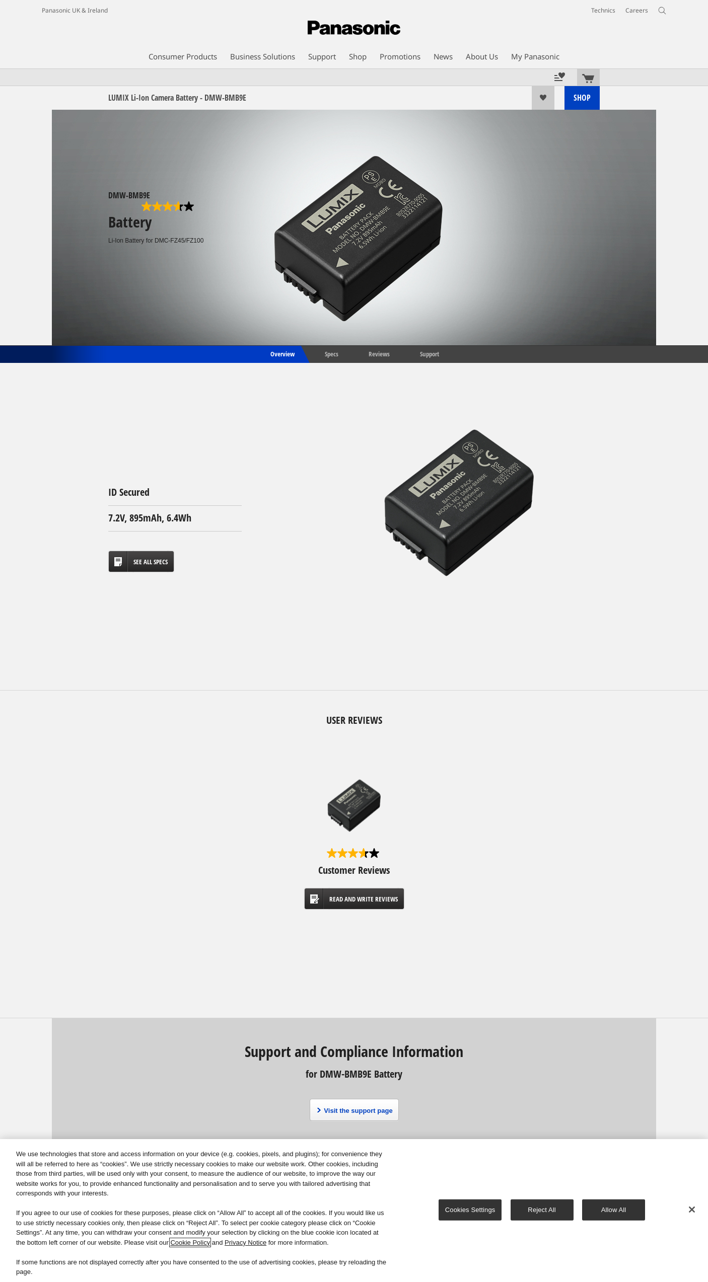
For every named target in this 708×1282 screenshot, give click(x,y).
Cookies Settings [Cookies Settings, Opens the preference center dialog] (470, 1210)
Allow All (613, 1210)
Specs (331, 353)
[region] (354, 1210)
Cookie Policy (190, 1242)
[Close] (692, 1209)
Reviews (379, 353)
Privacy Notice (245, 1242)
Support (429, 353)
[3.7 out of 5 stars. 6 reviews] (168, 206)
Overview (282, 353)
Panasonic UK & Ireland (75, 10)
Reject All (542, 1210)
